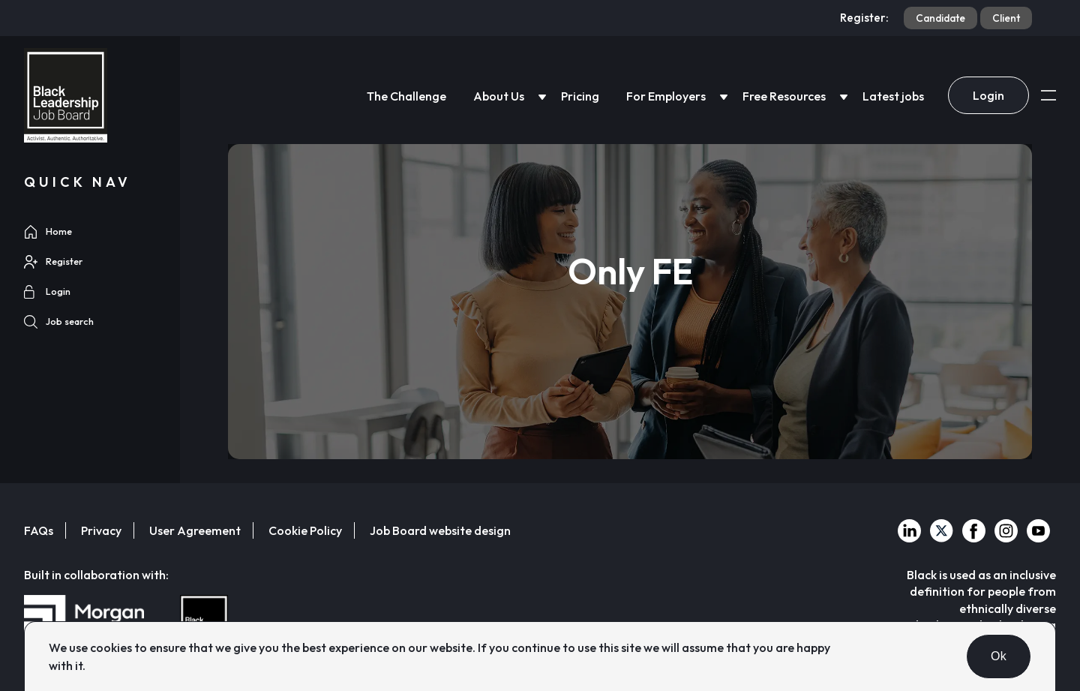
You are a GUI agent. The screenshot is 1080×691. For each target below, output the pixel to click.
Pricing (580, 96)
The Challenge (406, 96)
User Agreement (195, 530)
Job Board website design (440, 530)
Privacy (101, 530)
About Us (498, 96)
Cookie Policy (305, 530)
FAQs (38, 530)
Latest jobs (893, 96)
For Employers (666, 96)
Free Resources (784, 96)
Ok (998, 656)
